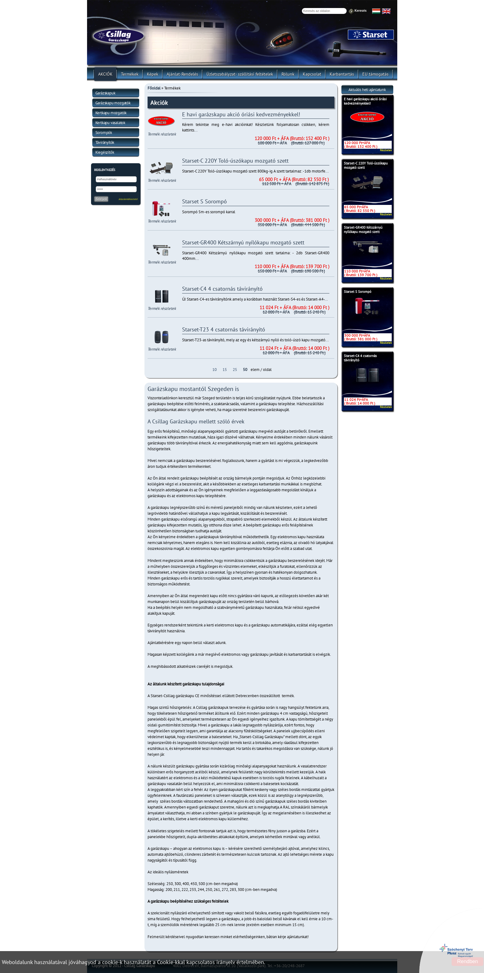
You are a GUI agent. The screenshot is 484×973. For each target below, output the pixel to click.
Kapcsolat (312, 74)
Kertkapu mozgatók (111, 112)
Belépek (101, 199)
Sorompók (103, 132)
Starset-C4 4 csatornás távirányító (360, 358)
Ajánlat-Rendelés (182, 74)
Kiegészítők (104, 152)
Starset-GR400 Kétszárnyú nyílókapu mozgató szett (363, 229)
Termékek (130, 74)
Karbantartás (342, 74)
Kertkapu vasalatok (110, 122)
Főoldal (154, 88)
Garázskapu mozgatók (113, 103)
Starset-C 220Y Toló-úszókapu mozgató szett (366, 165)
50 (245, 369)
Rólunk (288, 74)
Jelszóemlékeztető (128, 199)
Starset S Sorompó (357, 291)
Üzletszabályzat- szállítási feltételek (240, 74)
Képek (152, 74)
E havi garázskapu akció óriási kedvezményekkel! (365, 101)
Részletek (386, 150)
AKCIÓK (105, 74)
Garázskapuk (105, 93)
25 (235, 369)
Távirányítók (105, 142)
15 (225, 369)
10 (214, 369)
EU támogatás (375, 74)
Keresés (361, 10)
